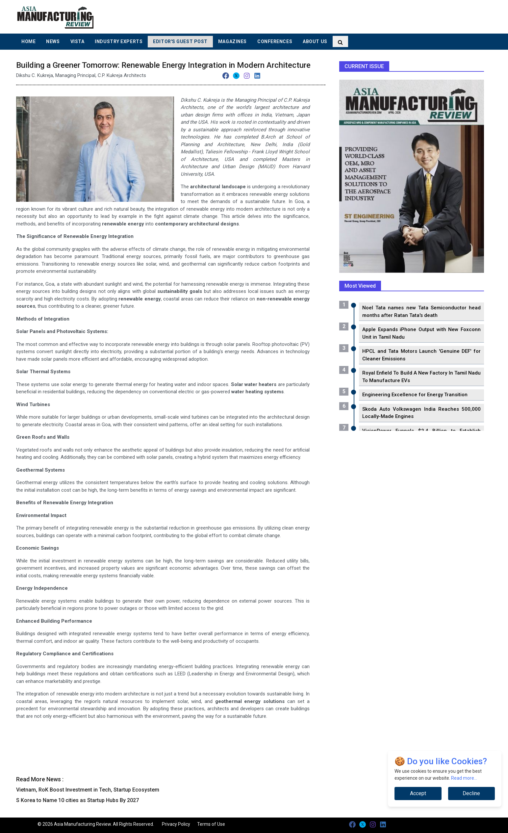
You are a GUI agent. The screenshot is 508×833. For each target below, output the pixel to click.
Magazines (232, 41)
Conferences (274, 41)
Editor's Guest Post (180, 41)
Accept (418, 793)
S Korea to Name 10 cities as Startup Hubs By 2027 (77, 800)
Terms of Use (211, 824)
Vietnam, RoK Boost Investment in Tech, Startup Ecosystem (87, 790)
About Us (315, 41)
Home (28, 41)
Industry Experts (118, 41)
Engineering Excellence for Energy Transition (415, 395)
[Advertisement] (297, 16)
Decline (471, 793)
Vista (77, 41)
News (53, 41)
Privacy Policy (176, 824)
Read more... (464, 778)
